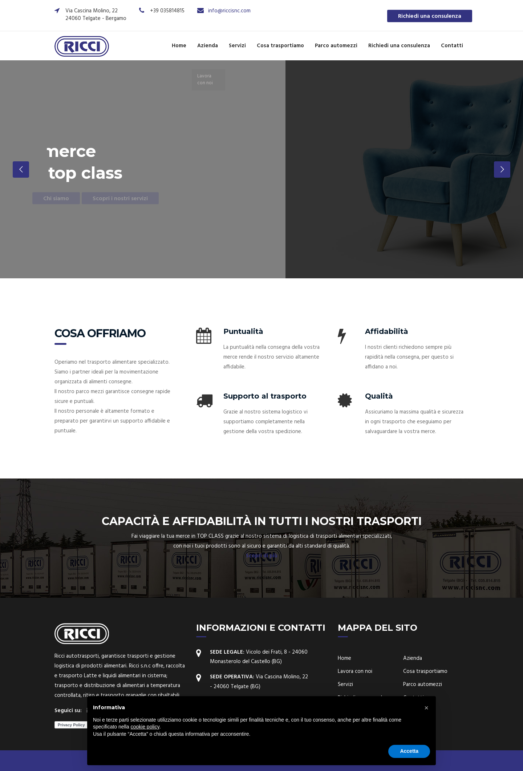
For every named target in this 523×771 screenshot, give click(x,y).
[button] (426, 708)
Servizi (237, 45)
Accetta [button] (409, 751)
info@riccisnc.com (229, 11)
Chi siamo (53, 198)
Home (179, 45)
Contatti (452, 45)
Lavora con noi (355, 671)
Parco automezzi (336, 45)
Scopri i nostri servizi (117, 198)
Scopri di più (261, 556)
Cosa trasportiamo (280, 45)
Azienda (207, 45)
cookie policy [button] (145, 727)
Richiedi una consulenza (429, 16)
